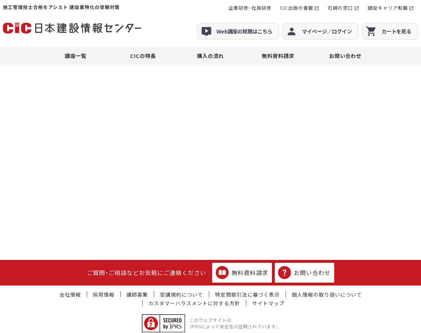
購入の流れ (210, 55)
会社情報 (70, 294)
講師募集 (137, 294)
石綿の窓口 (340, 7)
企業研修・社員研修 (250, 7)
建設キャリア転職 (388, 7)
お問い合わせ (345, 55)
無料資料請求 (278, 55)
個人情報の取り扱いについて (327, 294)
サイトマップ (268, 303)
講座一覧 (75, 55)
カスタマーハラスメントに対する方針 (194, 303)
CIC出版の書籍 (296, 7)
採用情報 (104, 294)
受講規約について (181, 294)
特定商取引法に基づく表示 (247, 294)
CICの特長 (143, 55)
